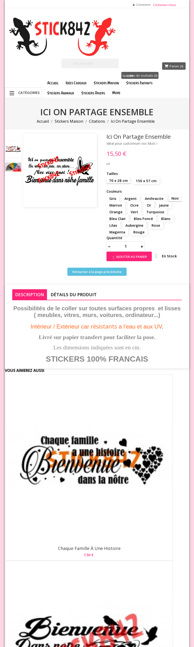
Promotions (68, 536)
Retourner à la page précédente (97, 272)
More (116, 93)
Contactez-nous (164, 5)
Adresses (129, 574)
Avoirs (126, 568)
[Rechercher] (90, 63)
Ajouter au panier (129, 257)
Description (29, 294)
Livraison (97, 536)
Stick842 (130, 620)
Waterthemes (61, 636)
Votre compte (128, 532)
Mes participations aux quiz (132, 596)
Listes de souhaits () (140, 75)
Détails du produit (74, 294)
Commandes (131, 562)
